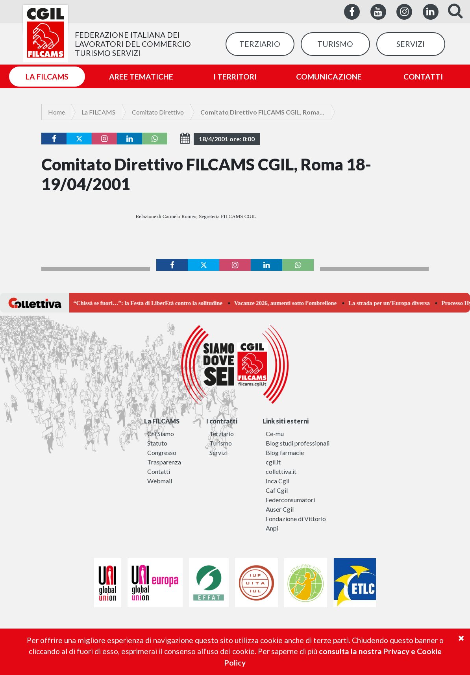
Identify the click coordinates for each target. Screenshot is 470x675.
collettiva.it (281, 471)
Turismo (220, 443)
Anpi (272, 528)
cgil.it (273, 462)
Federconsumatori (290, 499)
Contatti (158, 471)
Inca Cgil (277, 481)
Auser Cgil (280, 509)
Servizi (218, 452)
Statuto (157, 443)
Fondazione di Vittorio (296, 518)
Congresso (161, 452)
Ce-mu (275, 433)
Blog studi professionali (297, 443)
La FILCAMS (98, 112)
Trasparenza (164, 462)
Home (56, 112)
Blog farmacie (285, 452)
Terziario (221, 433)
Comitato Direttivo (158, 112)
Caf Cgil (277, 490)
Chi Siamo (160, 433)
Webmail (159, 481)
